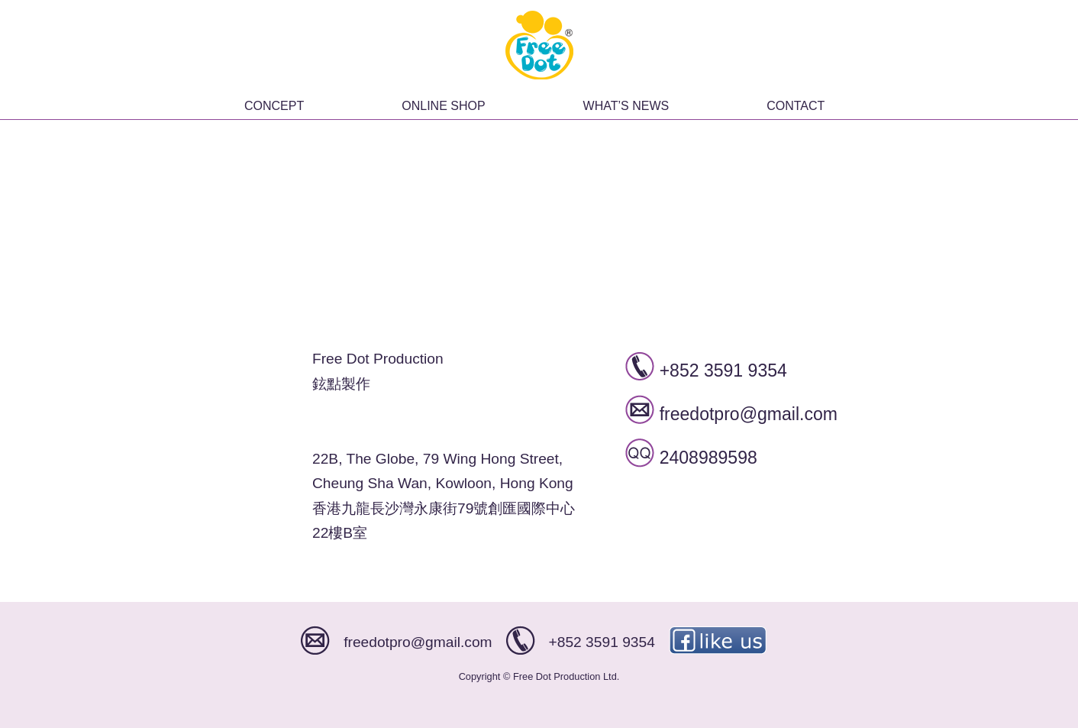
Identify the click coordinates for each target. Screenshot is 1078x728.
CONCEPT (274, 105)
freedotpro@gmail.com (749, 414)
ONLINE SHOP (443, 105)
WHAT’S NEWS (626, 105)
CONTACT (796, 105)
